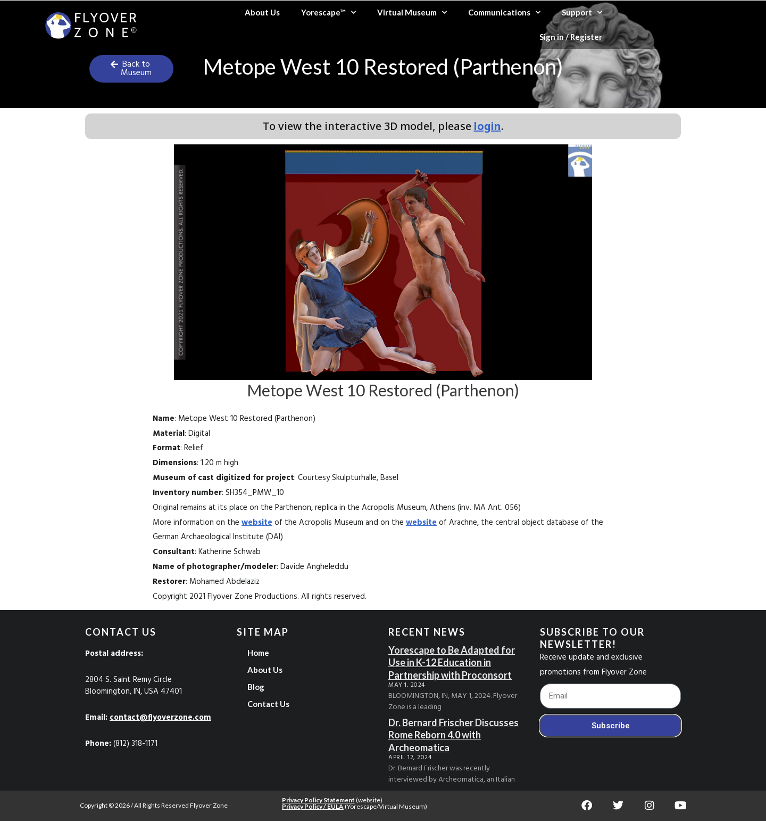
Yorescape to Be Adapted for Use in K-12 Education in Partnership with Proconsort (451, 662)
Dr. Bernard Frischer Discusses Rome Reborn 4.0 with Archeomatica (453, 735)
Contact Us (268, 704)
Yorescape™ (328, 12)
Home (258, 652)
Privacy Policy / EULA (313, 806)
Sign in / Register (570, 37)
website (257, 522)
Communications (504, 12)
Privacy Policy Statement (318, 800)
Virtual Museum (412, 12)
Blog (255, 687)
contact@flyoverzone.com (160, 717)
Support (582, 12)
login (487, 126)
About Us (262, 12)
